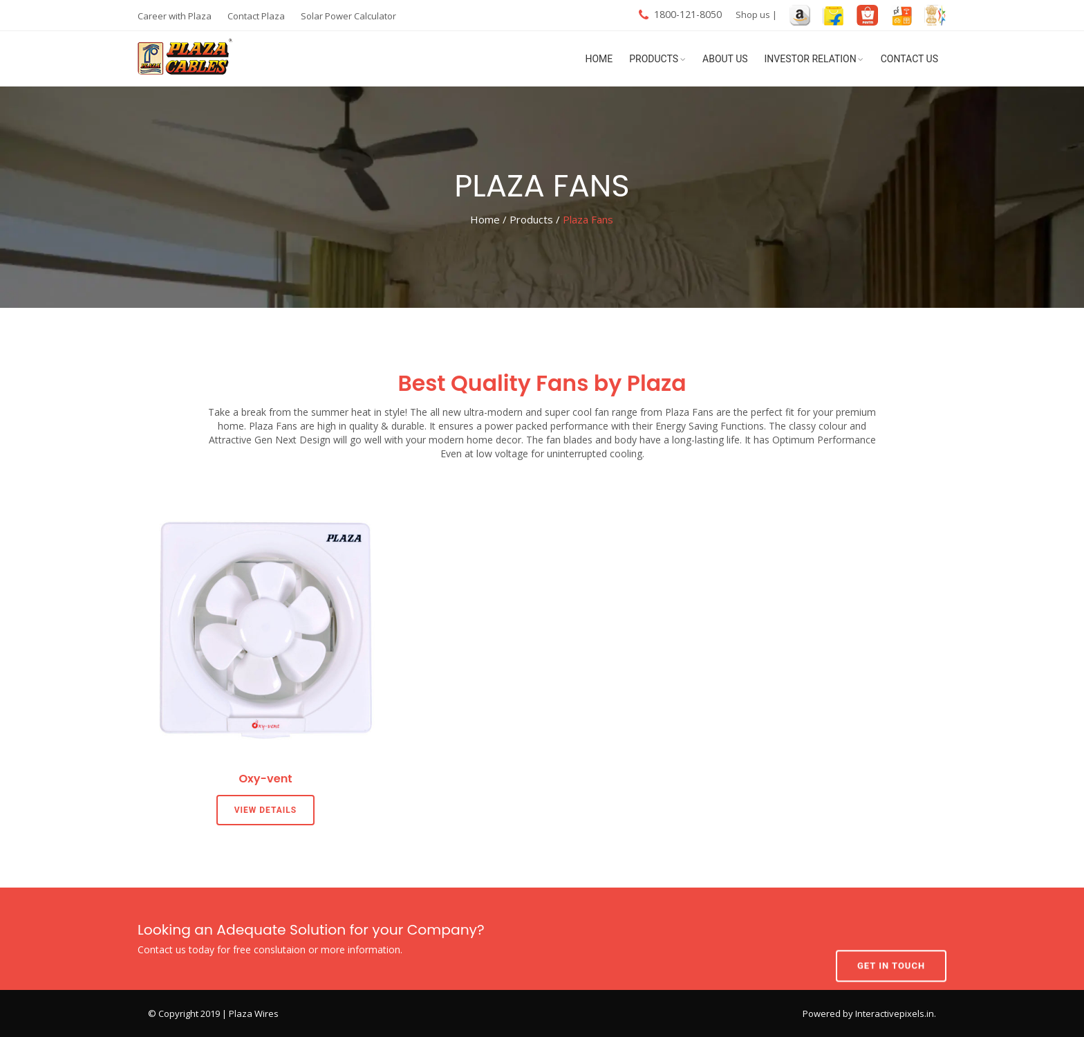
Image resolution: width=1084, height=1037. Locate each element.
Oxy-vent (265, 779)
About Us (725, 58)
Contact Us (909, 58)
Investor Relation (811, 58)
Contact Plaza (256, 16)
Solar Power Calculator (348, 16)
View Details (265, 810)
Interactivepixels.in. (895, 1013)
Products (653, 58)
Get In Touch (891, 938)
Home (599, 58)
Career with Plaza (175, 16)
